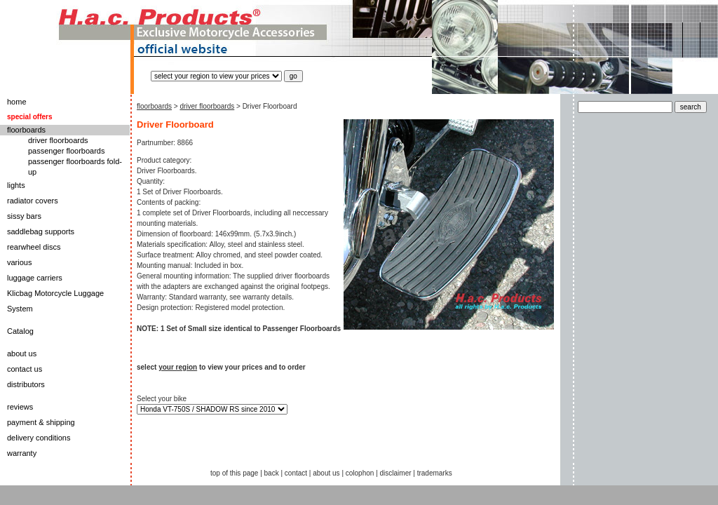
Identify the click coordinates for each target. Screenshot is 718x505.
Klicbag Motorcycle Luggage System (55, 301)
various (19, 262)
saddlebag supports (40, 231)
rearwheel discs (33, 247)
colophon (360, 473)
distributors (26, 384)
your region (177, 367)
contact (296, 473)
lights (16, 185)
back (271, 473)
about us (21, 353)
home (17, 101)
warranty (21, 453)
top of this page (234, 473)
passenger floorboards (66, 151)
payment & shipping (41, 422)
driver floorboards (58, 140)
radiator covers (32, 200)
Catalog (20, 331)
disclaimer (396, 473)
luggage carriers (34, 278)
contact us (24, 369)
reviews (20, 407)
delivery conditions (39, 437)
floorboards (26, 130)
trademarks (434, 473)
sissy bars (24, 216)
